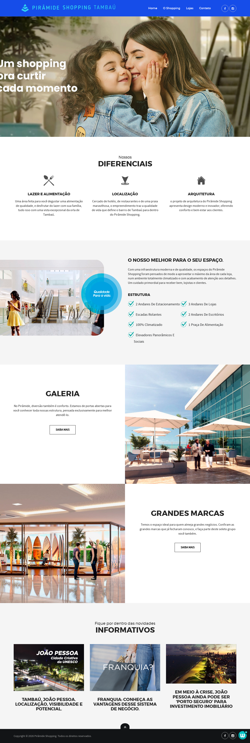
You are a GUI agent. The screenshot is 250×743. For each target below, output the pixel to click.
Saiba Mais (63, 430)
